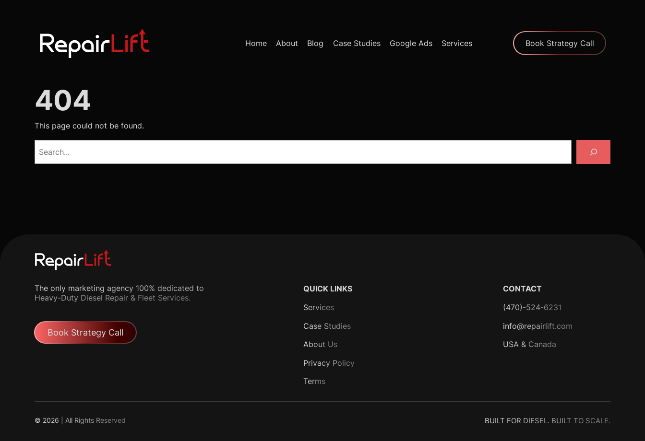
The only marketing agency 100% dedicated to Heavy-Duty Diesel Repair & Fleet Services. (119, 292)
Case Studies (327, 326)
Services (318, 307)
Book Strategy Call (560, 43)
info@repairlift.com (538, 326)
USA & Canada (529, 344)
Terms (314, 381)
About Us (320, 344)
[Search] (593, 151)
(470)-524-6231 (532, 307)
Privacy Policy (329, 363)
